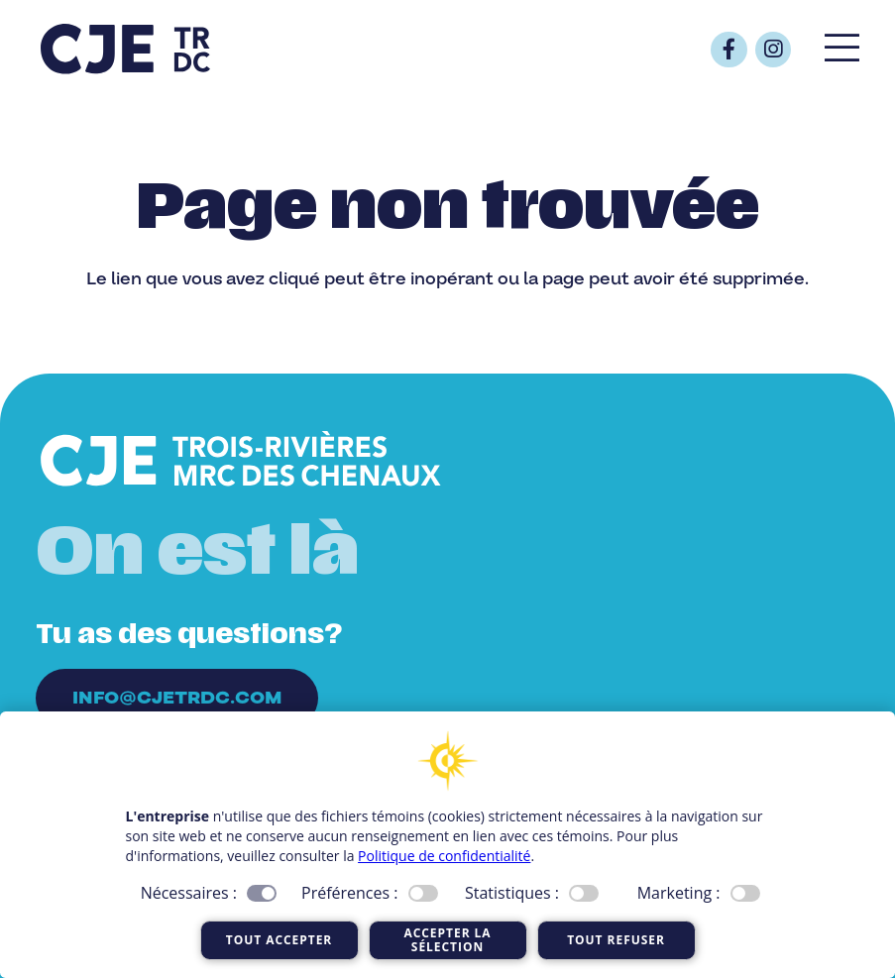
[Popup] (842, 49)
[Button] (728, 49)
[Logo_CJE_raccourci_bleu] (125, 49)
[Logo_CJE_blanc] (241, 460)
